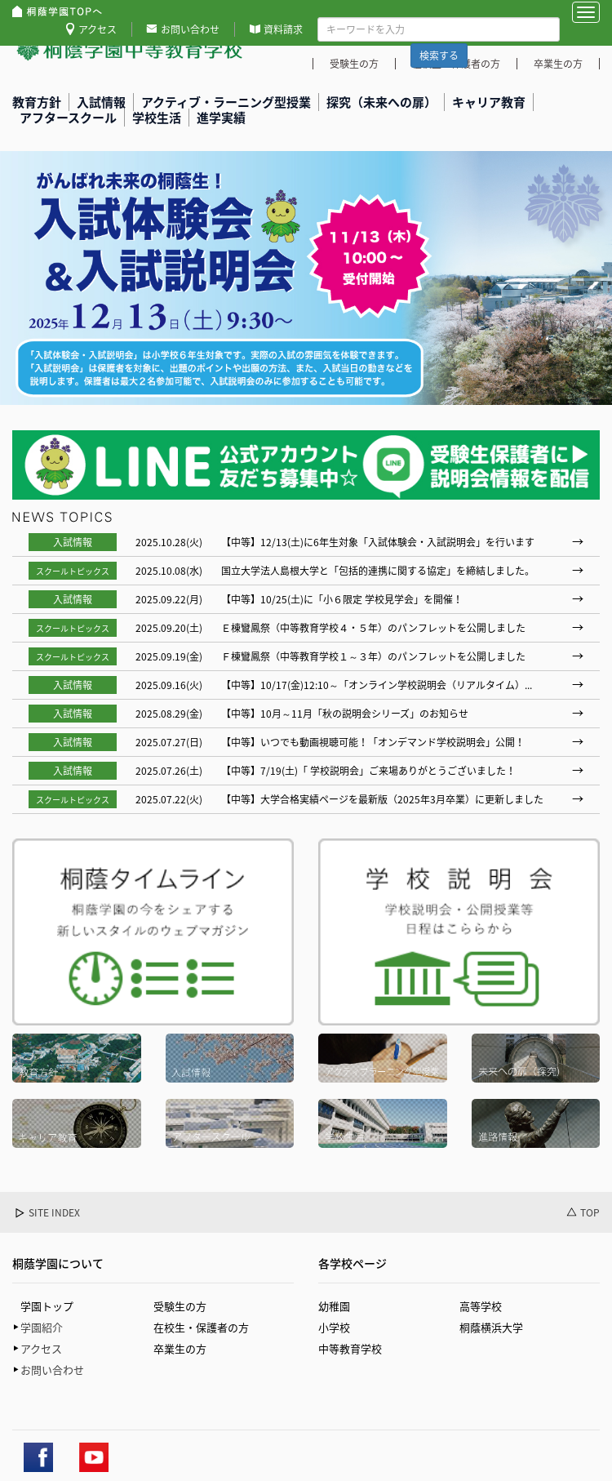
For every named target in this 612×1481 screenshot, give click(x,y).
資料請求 (283, 29)
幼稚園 (334, 1306)
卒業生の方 (179, 1348)
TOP (590, 1213)
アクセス (97, 29)
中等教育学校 (350, 1348)
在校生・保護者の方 (201, 1327)
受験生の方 (179, 1306)
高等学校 (480, 1306)
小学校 (334, 1327)
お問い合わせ (190, 29)
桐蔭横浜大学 (491, 1327)
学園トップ (46, 1306)
